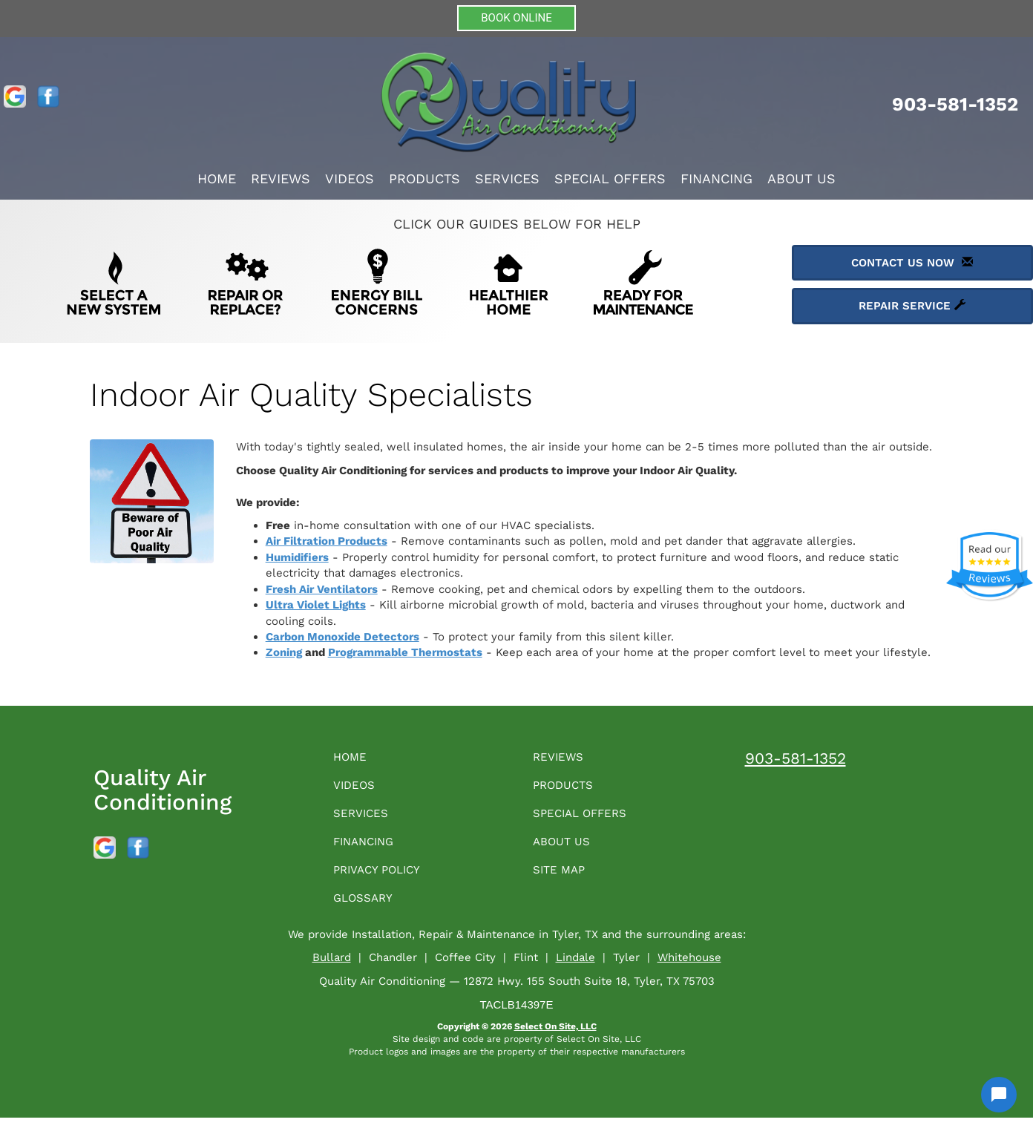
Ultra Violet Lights (316, 605)
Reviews (280, 178)
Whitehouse (689, 970)
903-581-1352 (795, 758)
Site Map (563, 880)
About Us (801, 178)
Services (507, 178)
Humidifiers (297, 557)
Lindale (575, 970)
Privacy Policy (385, 880)
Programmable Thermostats (405, 652)
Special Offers (610, 178)
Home (216, 178)
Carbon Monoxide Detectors (342, 636)
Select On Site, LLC (555, 1040)
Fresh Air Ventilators (322, 589)
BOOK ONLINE (516, 17)
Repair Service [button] (912, 305)
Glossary (368, 910)
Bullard (331, 970)
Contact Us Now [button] (912, 262)
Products (424, 178)
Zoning (284, 652)
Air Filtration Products (326, 541)
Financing (716, 178)
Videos (349, 178)
